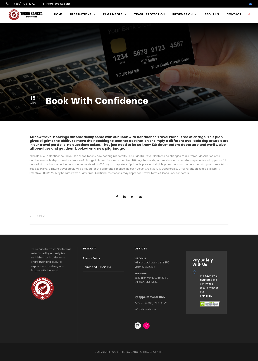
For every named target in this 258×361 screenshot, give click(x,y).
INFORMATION (182, 14)
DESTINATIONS (80, 14)
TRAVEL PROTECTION (149, 14)
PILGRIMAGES (113, 14)
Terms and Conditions (97, 267)
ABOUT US (211, 14)
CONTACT (234, 14)
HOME (58, 14)
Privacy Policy (91, 258)
